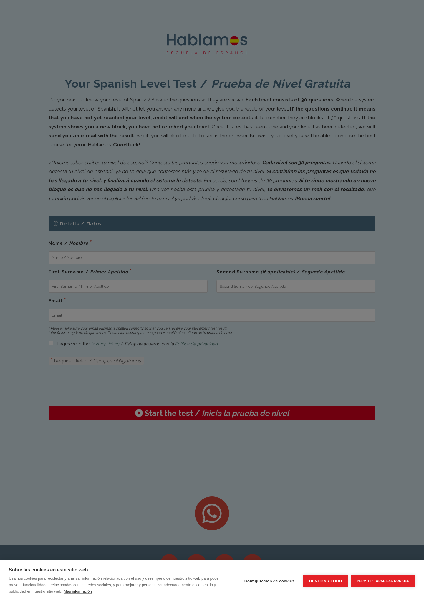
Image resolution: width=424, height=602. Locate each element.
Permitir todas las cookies (383, 581)
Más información (78, 591)
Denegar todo (325, 581)
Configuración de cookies (269, 581)
